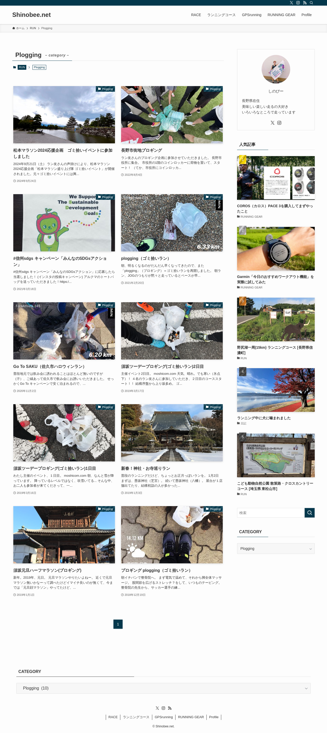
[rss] (304, 3)
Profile (214, 717)
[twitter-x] (291, 3)
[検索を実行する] (310, 513)
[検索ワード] (276, 513)
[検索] (311, 3)
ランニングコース (136, 717)
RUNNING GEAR (191, 717)
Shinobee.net (31, 15)
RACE (113, 717)
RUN (22, 67)
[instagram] (298, 3)
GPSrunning (164, 717)
